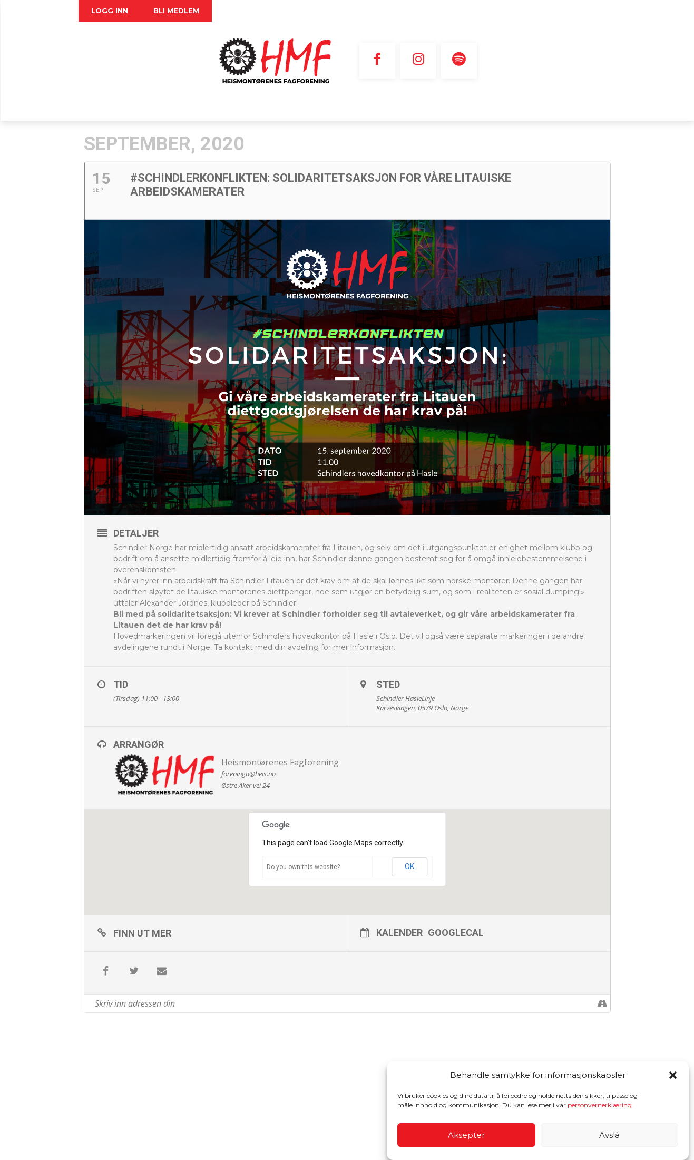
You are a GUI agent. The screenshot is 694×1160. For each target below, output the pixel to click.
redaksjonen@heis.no (374, 1091)
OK (409, 866)
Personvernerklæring (165, 1144)
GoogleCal (456, 932)
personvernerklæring (600, 1105)
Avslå (609, 1135)
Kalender (399, 932)
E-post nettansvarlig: (306, 1081)
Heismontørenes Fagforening (280, 762)
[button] (673, 1075)
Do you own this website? (303, 867)
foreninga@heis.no (185, 1133)
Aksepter (466, 1135)
